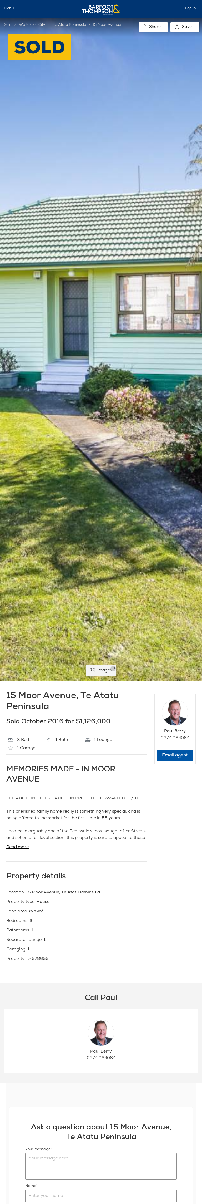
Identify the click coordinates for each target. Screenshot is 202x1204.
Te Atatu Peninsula (69, 25)
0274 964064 (175, 738)
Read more (17, 847)
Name (30, 1186)
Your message (37, 1149)
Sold (8, 25)
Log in (190, 8)
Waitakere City (32, 25)
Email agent (175, 755)
